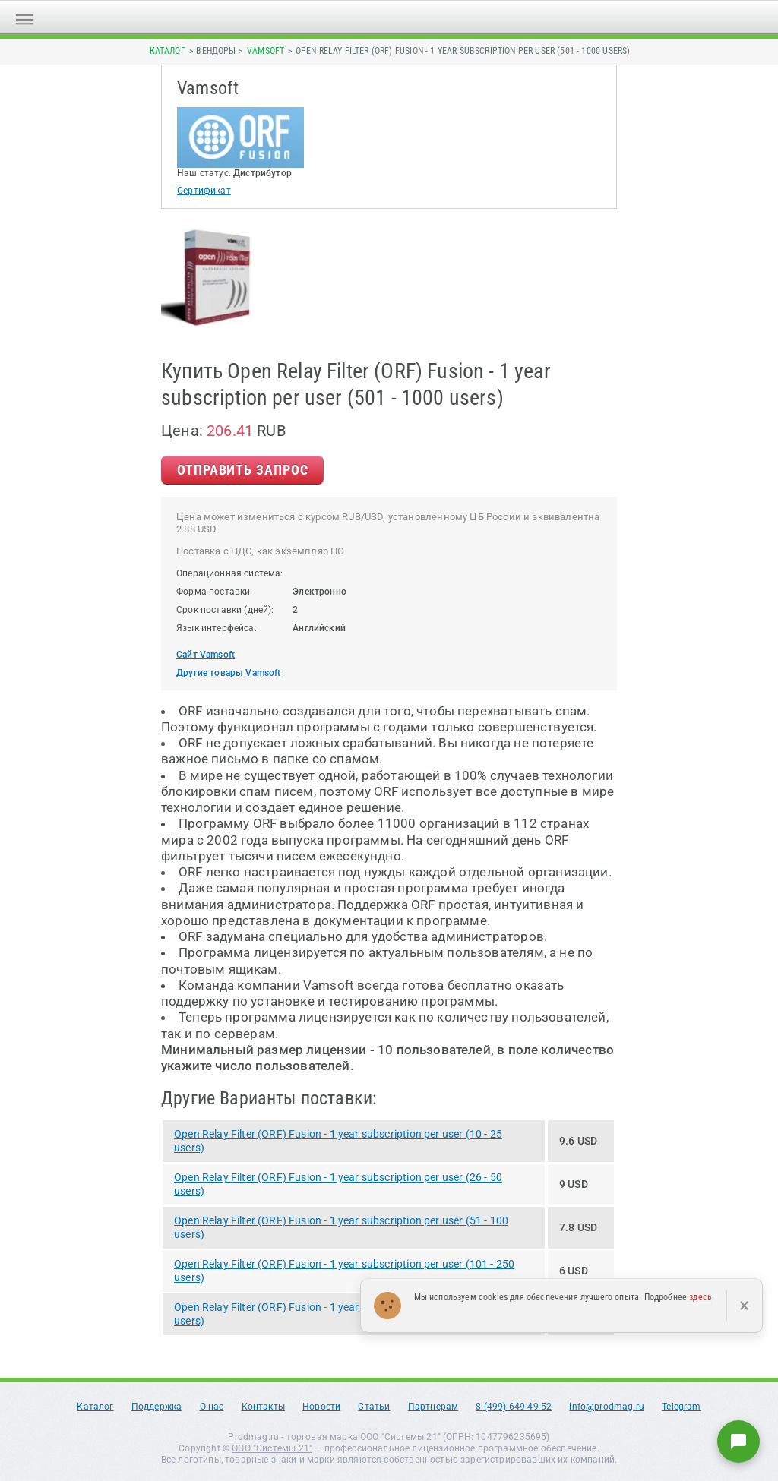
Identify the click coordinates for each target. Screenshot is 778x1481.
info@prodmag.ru (606, 1406)
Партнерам (433, 1406)
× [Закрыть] (744, 1305)
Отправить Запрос (242, 470)
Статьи (374, 1406)
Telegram (681, 1406)
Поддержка (156, 1406)
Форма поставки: (214, 591)
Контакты (263, 1406)
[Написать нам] (738, 1441)
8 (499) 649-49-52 (514, 1406)
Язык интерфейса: (216, 628)
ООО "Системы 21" (272, 1448)
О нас (212, 1406)
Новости (321, 1406)
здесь (700, 1297)
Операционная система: (229, 573)
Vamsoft (265, 51)
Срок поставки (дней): (225, 610)
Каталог (167, 51)
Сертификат (204, 190)
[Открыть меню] (25, 17)
